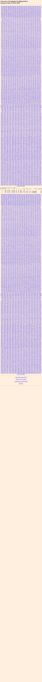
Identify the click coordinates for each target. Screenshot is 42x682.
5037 (11, 45)
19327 (15, 147)
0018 (35, 6)
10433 (39, 103)
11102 (29, 110)
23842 (24, 183)
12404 (15, 114)
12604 (32, 120)
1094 (36, 17)
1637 (2, 30)
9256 (9, 100)
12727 (29, 126)
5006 (24, 42)
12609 (4, 121)
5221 (7, 55)
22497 (21, 172)
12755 (40, 127)
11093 (7, 110)
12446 (7, 117)
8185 (2, 92)
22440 (37, 171)
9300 (40, 100)
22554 (40, 172)
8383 (7, 96)
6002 (2, 63)
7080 (4, 76)
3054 (15, 41)
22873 (10, 177)
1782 (20, 34)
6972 (15, 75)
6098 (16, 65)
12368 (24, 112)
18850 (32, 142)
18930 (15, 143)
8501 (18, 98)
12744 (15, 127)
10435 (4, 105)
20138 (2, 153)
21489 (40, 162)
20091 (7, 152)
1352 (40, 24)
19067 (15, 144)
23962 (24, 184)
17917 (15, 136)
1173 (18, 20)
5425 (2, 62)
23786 (13, 183)
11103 (32, 110)
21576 (29, 163)
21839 (21, 166)
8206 (35, 92)
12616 (23, 121)
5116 (9, 49)
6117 (31, 65)
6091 (40, 63)
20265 (4, 154)
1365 (7, 25)
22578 (10, 173)
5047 (29, 45)
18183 (7, 138)
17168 (34, 131)
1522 (38, 26)
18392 (26, 139)
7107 (40, 76)
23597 (15, 182)
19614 (7, 149)
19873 (18, 150)
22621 (21, 173)
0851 (15, 15)
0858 (31, 15)
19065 (10, 144)
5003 (18, 42)
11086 (34, 109)
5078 (11, 47)
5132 (40, 49)
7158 (38, 77)
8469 (22, 97)
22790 (21, 176)
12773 (21, 128)
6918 (29, 73)
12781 (40, 128)
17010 (13, 131)
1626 (27, 29)
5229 (24, 55)
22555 (2, 173)
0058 (9, 8)
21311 (26, 161)
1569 (38, 27)
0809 (9, 14)
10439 (13, 105)
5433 (9, 62)
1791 (40, 34)
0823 (18, 14)
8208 (40, 92)
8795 (29, 98)
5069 (33, 46)
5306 (7, 58)
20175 (18, 153)
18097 (26, 137)
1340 (15, 24)
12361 (4, 112)
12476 (29, 118)
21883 (13, 167)
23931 (7, 184)
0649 (18, 12)
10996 (34, 107)
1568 (35, 27)
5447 (22, 62)
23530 (37, 181)
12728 (32, 126)
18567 (21, 140)
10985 (7, 107)
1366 (9, 25)
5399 (35, 60)
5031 (38, 43)
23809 (21, 183)
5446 (20, 62)
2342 (27, 38)
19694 (24, 149)
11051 (29, 108)
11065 (10, 109)
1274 (22, 21)
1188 (22, 20)
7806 (22, 87)
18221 (10, 138)
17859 (4, 136)
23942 (13, 184)
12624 (4, 122)
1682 (38, 30)
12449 (15, 117)
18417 (32, 139)
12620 (34, 121)
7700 (9, 87)
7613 (22, 85)
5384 (9, 60)
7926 (9, 88)
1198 (26, 20)
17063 (15, 131)
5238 (4, 56)
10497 (26, 106)
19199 (26, 146)
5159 (4, 51)
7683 (40, 86)
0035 (24, 7)
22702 (2, 174)
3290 (11, 42)
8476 (29, 97)
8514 (24, 98)
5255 (40, 56)
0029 (11, 7)
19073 (21, 144)
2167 (22, 36)
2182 (13, 37)
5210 (24, 53)
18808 (13, 142)
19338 (18, 147)
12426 (24, 116)
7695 (2, 87)
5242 (13, 56)
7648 (9, 86)
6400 (2, 70)
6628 (31, 70)
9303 (7, 101)
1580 (22, 28)
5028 (31, 43)
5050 (35, 45)
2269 (33, 37)
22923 (21, 177)
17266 (10, 132)
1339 (13, 24)
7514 (38, 81)
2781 (7, 39)
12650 (34, 123)
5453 (35, 62)
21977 (18, 168)
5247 (24, 56)
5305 (4, 58)
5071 (35, 46)
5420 (31, 61)
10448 (21, 105)
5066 (27, 46)
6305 (35, 67)
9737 (35, 102)
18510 (10, 140)
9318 (24, 101)
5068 (31, 46)
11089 (37, 109)
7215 (11, 79)
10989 (18, 107)
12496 (24, 119)
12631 (24, 122)
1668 (11, 30)
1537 (18, 27)
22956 (32, 177)
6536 (22, 70)
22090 (13, 169)
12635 (34, 122)
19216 (32, 146)
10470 (4, 106)
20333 (26, 154)
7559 (29, 82)
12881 (29, 130)
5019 (13, 43)
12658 (15, 124)
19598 (40, 148)
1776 (7, 34)
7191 (40, 78)
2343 (29, 38)
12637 (40, 122)
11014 (15, 108)
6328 (13, 68)
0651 (22, 12)
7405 (7, 81)
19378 (34, 147)
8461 (15, 97)
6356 (4, 69)
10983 (2, 107)
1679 (33, 30)
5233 (33, 55)
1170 (11, 20)
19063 (7, 144)
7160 (2, 78)
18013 (32, 136)
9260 (13, 100)
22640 (24, 173)
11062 (5, 109)
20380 (7, 156)
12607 (40, 120)
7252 (31, 79)
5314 (20, 58)
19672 (21, 149)
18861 (37, 142)
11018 (21, 108)
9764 (25, 103)
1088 (22, 17)
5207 (18, 53)
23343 (10, 180)
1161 (31, 19)
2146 (18, 35)
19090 (29, 144)
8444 (4, 97)
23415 (29, 180)
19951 (32, 150)
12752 (34, 127)
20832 (7, 159)
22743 (32, 174)
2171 (31, 36)
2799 (4, 40)
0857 (29, 15)
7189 (35, 78)
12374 (40, 112)
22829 (34, 176)
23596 (13, 182)
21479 (32, 162)
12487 (15, 119)
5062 (18, 46)
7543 (7, 82)
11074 (18, 109)
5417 (24, 61)
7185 (27, 78)
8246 (35, 93)
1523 (40, 26)
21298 (21, 161)
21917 (34, 167)
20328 (21, 154)
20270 (7, 154)
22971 (40, 177)
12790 (21, 129)
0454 (35, 9)
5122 (20, 49)
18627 (34, 140)
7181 (18, 78)
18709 (18, 141)
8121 (40, 89)
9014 (13, 99)
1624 (22, 29)
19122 (2, 146)
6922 (38, 73)
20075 (40, 151)
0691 (35, 12)
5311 (18, 58)
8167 (13, 91)
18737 (26, 141)
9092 (29, 99)
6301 (27, 67)
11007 (7, 108)
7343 (13, 80)
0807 (7, 14)
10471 (7, 106)
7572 (2, 83)
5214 (33, 53)
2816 (18, 40)
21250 (2, 161)
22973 (4, 178)
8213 (11, 93)
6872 (29, 72)
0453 (33, 9)
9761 (18, 103)
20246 (40, 153)
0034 (22, 7)
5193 (38, 52)
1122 (18, 18)
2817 (20, 40)
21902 (26, 167)
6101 (20, 65)
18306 (29, 138)
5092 (2, 48)
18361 (10, 139)
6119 (33, 65)
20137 (40, 152)
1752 (4, 32)
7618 (29, 85)
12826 (10, 130)
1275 (24, 21)
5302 (38, 57)
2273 (2, 38)
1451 (24, 25)
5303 (40, 57)
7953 (11, 88)
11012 (13, 108)
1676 (27, 30)
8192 (9, 92)
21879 (7, 167)
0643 (7, 12)
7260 (2, 80)
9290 (29, 100)
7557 (24, 82)
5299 (31, 57)
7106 (38, 76)
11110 (8, 111)
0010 (20, 6)
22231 (21, 170)
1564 (27, 27)
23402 (24, 180)
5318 (29, 58)
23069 (40, 178)
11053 (31, 108)
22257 (37, 170)
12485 (13, 119)
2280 (18, 38)
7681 (38, 86)
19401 (2, 148)
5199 (11, 53)
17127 (26, 131)
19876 (24, 150)
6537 (24, 70)
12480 (40, 118)
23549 (40, 181)
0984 (38, 16)
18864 (2, 143)
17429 (18, 133)
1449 (20, 25)
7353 (22, 80)
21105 (21, 160)
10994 (29, 107)
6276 (38, 66)
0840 (9, 15)
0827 (22, 14)
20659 (24, 158)
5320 (33, 58)
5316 (24, 58)
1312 (7, 22)
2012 (9, 35)
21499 (4, 163)
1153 (13, 19)
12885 (40, 130)
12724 (23, 126)
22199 (4, 170)
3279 (27, 41)
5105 (27, 48)
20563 (10, 157)
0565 (38, 10)
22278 (7, 171)
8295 (18, 95)
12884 (37, 130)
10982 (40, 106)
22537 (34, 172)
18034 (2, 137)
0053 (38, 7)
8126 (7, 90)
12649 (32, 123)
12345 (34, 111)
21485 (34, 162)
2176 (2, 37)
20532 (34, 156)
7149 (18, 77)
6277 (40, 66)
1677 (29, 30)
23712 (34, 182)
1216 (7, 21)
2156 (40, 35)
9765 (27, 103)
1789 (35, 34)
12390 (34, 113)
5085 (27, 47)
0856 (27, 15)
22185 (40, 169)
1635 (40, 29)
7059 (27, 75)
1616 (7, 29)
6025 (31, 63)
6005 (4, 63)
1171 (13, 20)
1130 (35, 18)
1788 (33, 34)
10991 (24, 107)
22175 (37, 169)
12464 (13, 118)
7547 (11, 82)
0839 (7, 15)
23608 (21, 182)
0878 (7, 16)
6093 (4, 65)
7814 (24, 87)
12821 (37, 129)
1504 (4, 26)
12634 (32, 122)
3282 (33, 41)
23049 (26, 178)
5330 (15, 59)
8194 (13, 92)
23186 (29, 179)
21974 (15, 168)
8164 (7, 91)
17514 (40, 133)
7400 (2, 81)
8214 (13, 93)
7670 (31, 86)
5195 (2, 53)
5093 (4, 48)
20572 (13, 157)
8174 (22, 91)
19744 (37, 149)
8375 (35, 95)
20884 (18, 159)
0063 (20, 8)
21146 (34, 160)
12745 (18, 127)
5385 (11, 60)
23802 (15, 183)
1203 (37, 20)
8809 (31, 98)
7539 (4, 82)
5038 (13, 45)
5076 (7, 47)
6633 (2, 71)
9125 (2, 100)
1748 (35, 31)
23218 (34, 179)
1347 (29, 24)
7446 (27, 81)
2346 (35, 38)
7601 (40, 83)
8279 (11, 95)
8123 (2, 90)
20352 (34, 154)
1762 (27, 32)
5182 (15, 52)
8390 (13, 96)
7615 (27, 85)
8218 (22, 93)
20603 (34, 157)
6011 (11, 63)
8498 (13, 98)
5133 (2, 50)
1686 (7, 31)
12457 (37, 117)
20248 (2, 154)
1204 (40, 20)
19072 (18, 144)
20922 (26, 159)
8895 (40, 98)
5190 (31, 52)
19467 (21, 148)
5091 (40, 47)
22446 (40, 171)
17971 (24, 136)
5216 (38, 53)
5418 (27, 61)
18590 (24, 140)
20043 (23, 151)
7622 (35, 85)
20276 (13, 154)
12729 (34, 126)
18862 (40, 142)
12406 (18, 114)
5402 (2, 61)
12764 (7, 128)
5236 (40, 55)
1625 (24, 29)
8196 (15, 92)
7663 (22, 86)
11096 (13, 110)
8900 (9, 99)
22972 (2, 178)
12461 (7, 118)
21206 (37, 160)
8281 (13, 95)
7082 (9, 76)
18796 (10, 142)
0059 (11, 8)
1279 (33, 21)
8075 (18, 89)
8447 (7, 97)
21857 (32, 166)
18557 (18, 140)
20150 (10, 153)
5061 (15, 46)
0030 (13, 7)
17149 (29, 131)
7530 (2, 82)
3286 (2, 42)
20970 (40, 159)
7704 (11, 87)
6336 (22, 68)
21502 (10, 163)
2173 (35, 36)
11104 (34, 110)
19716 (29, 149)
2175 (40, 36)
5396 (29, 60)
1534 (11, 27)
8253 (2, 95)
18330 (2, 139)
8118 (38, 89)
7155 (31, 77)
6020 (20, 63)
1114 (40, 17)
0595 (33, 11)
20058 (34, 151)
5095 (9, 48)
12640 (7, 123)
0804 (2, 14)
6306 (38, 67)
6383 (27, 69)
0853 (20, 15)
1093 (33, 17)
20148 (7, 153)
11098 (18, 110)
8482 (38, 97)
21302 (24, 161)
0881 (11, 16)
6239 (31, 66)
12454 (29, 117)
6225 (20, 66)
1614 (2, 29)
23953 (21, 184)
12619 (32, 121)
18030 (40, 136)
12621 (37, 121)
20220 (29, 153)
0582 (15, 11)
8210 (4, 93)
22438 (34, 171)
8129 (11, 90)
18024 (37, 136)
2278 (13, 38)
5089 (35, 47)
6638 (11, 71)
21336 (29, 161)
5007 (27, 42)
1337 (9, 24)
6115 (29, 65)
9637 (2, 102)
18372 (15, 139)
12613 (15, 121)
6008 (7, 63)
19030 (37, 143)
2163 (13, 36)
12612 (13, 121)
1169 (9, 20)
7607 (11, 85)
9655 (15, 102)
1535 (13, 27)
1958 (7, 35)
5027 (29, 43)
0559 (33, 10)
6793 (20, 72)
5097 (11, 48)
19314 (10, 147)
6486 (18, 70)
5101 (18, 48)
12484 (10, 119)
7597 (31, 83)
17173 (37, 131)
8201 (27, 92)
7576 (7, 83)
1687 (9, 31)
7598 (33, 83)
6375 (20, 69)
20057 (32, 151)
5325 (4, 59)
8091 (31, 89)
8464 (18, 97)
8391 (15, 96)
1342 (20, 24)
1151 (9, 19)
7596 (29, 83)
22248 (32, 170)
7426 (20, 81)
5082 (20, 47)
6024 (29, 63)
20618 (40, 157)
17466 (29, 133)
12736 (4, 127)
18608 (32, 140)
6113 (27, 65)
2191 (27, 37)
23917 (4, 184)
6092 (2, 65)
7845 (33, 87)
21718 (13, 164)
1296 (4, 22)
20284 (15, 154)
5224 (13, 55)
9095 (33, 99)
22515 (26, 172)
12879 (24, 130)
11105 (37, 110)
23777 (7, 183)
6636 (7, 71)
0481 (15, 10)
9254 (7, 100)
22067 (4, 169)
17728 (37, 134)
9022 (20, 99)
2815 (15, 40)
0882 (13, 16)
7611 (18, 85)
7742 (13, 87)
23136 (21, 179)
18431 (34, 139)
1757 (15, 32)
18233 (13, 138)
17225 (4, 132)
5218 (2, 55)
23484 (15, 181)
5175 (40, 51)
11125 (29, 111)
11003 (5, 108)
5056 (7, 46)
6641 (18, 71)
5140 (18, 50)
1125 (24, 18)
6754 (9, 72)
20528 (32, 156)
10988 (15, 107)
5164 (15, 51)
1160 (29, 19)
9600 (29, 101)
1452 (27, 25)
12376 (2, 113)
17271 (15, 132)
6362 (18, 69)
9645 (7, 102)
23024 (15, 178)
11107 (2, 111)
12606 (37, 120)
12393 (37, 113)
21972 (13, 168)
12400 (7, 114)
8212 (9, 93)
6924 (2, 75)
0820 (11, 14)
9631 (35, 101)
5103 (22, 48)
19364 (32, 147)
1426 (13, 25)
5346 (33, 59)
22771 (13, 176)
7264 (11, 80)
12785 (10, 129)
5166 (20, 51)
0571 (11, 11)
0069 (33, 8)
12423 (18, 116)
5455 (38, 62)
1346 (27, 24)
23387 (21, 180)
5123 (22, 49)
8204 (31, 92)
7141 (15, 77)
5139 (15, 50)
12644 (18, 123)
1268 (11, 21)
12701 (32, 124)
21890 (18, 167)
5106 (29, 48)
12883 (34, 130)
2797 (40, 39)
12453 (26, 117)
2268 (31, 37)
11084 (29, 109)
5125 (26, 49)
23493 (21, 181)
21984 (21, 168)
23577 (7, 182)
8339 (24, 95)
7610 (15, 85)
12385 (26, 113)
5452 (33, 62)
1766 (35, 32)
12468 (15, 118)
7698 (4, 87)
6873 (31, 72)
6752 (4, 72)
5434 (11, 62)
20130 (26, 152)
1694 (22, 31)
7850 (38, 87)
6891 (18, 73)
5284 (18, 57)
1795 (4, 35)
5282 (13, 57)
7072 (33, 75)
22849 (2, 177)
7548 (13, 82)
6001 (40, 62)
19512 (26, 148)
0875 (40, 15)
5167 (22, 51)
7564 (33, 82)
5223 (11, 55)
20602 (32, 157)
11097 (16, 110)
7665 (24, 86)
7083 (11, 76)
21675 (4, 164)
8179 (31, 91)
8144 (27, 90)
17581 (15, 134)
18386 (21, 139)
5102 (20, 48)
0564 (35, 10)
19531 (29, 148)
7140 (13, 77)
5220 (4, 55)
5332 (20, 59)
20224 (32, 153)
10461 (37, 105)
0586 (20, 11)
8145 (29, 90)
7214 (9, 79)
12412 (34, 114)
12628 (15, 122)
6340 (31, 68)
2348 (40, 38)
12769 (15, 128)
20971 (2, 160)
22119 (21, 169)
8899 (7, 99)
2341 (24, 38)
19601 (2, 149)
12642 (13, 123)
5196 (4, 53)
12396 (2, 114)
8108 (33, 89)
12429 (29, 116)
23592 (10, 182)
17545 (7, 134)
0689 (31, 12)
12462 (10, 118)
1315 (13, 22)
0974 (33, 16)
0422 (24, 9)
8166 (11, 91)
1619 (13, 29)
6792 (18, 72)
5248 (27, 56)
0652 (24, 12)
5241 (11, 56)
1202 (35, 20)
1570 (40, 27)
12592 (26, 120)
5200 (13, 53)
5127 (31, 49)
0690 (33, 12)
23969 (26, 184)
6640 (15, 71)
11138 (31, 111)
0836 (2, 15)
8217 (20, 93)
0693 (40, 12)
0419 (18, 9)
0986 (40, 16)
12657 (13, 124)
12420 (13, 116)
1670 (15, 30)
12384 (24, 113)
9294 (35, 100)
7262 (7, 80)
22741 (29, 174)
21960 (7, 168)
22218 (15, 170)
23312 (2, 180)
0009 (18, 6)
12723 (21, 126)
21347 (32, 161)
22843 (40, 176)
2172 (33, 36)
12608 (2, 121)
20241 (37, 153)
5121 (18, 49)
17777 (2, 136)
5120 (15, 49)
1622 (18, 29)
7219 (15, 79)
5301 (35, 57)
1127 (29, 18)
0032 (18, 7)
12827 (13, 130)
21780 (26, 164)
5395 (27, 60)
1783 (22, 34)
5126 (29, 49)
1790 (38, 34)
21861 (34, 166)
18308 (32, 138)
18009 (29, 136)
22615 (18, 173)
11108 (5, 111)
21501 (7, 163)
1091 (29, 17)
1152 (11, 19)
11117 (18, 111)
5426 (4, 62)
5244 (18, 56)
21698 (10, 164)
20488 (15, 156)
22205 (7, 170)
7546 (9, 82)
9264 (15, 100)
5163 (13, 51)
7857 (40, 87)
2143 (11, 35)
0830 (29, 14)
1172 (15, 20)
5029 (33, 43)
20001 (10, 151)
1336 (7, 24)
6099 (18, 65)
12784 (7, 129)
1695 (24, 31)
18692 (13, 141)
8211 (6, 93)
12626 (10, 122)
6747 (33, 71)
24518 (37, 184)
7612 (20, 85)
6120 (35, 65)
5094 (7, 48)
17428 (15, 133)
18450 (37, 139)
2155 (38, 35)
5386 (13, 60)
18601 (29, 140)
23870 (40, 183)
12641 (10, 123)
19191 (24, 146)
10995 (32, 107)
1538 (20, 27)
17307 (18, 132)
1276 (27, 21)
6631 (38, 70)
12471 (18, 118)
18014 (34, 136)
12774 (24, 128)
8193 (11, 92)
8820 (33, 98)
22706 (4, 174)
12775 (26, 128)
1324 (31, 22)
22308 (18, 171)
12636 (37, 122)
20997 (10, 160)
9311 (15, 101)
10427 (34, 103)
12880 (26, 130)
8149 (33, 90)
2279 (15, 38)
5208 (20, 53)
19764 (4, 150)
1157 (22, 19)
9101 (40, 99)
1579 (20, 28)
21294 (18, 161)
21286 (13, 161)
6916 (24, 73)
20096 (10, 152)
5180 (11, 52)
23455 (2, 181)
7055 (24, 75)
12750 (29, 127)
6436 (9, 70)
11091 (2, 110)
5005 (22, 42)
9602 (31, 101)
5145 (29, 50)
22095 (15, 169)
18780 (4, 142)
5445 (18, 62)
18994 (24, 143)
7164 (7, 78)
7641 (2, 86)
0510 (27, 10)
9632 (38, 101)
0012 (24, 6)
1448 (18, 25)
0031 (15, 7)
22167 (32, 169)
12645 (21, 123)
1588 (40, 28)
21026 (13, 160)
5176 (2, 52)
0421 (22, 9)
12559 (18, 120)
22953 (29, 177)
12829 (18, 130)
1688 (11, 31)
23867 (37, 183)
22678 (37, 173)
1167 (4, 20)
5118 (11, 49)
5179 (9, 52)
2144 (13, 35)
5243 (15, 56)
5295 (27, 57)
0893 (24, 16)
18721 (21, 141)
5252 (35, 56)
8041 (2, 89)
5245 (20, 56)
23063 (37, 178)
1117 (7, 18)
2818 (22, 40)
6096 (11, 65)
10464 (2, 106)
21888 (15, 167)
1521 (35, 26)
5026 (27, 43)
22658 (32, 173)
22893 (13, 177)
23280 (37, 179)
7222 (22, 79)
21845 (26, 166)
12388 (32, 113)
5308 (11, 58)
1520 (33, 26)
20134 (32, 152)
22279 (10, 171)
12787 (15, 129)
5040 (18, 45)
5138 (13, 50)
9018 (18, 99)
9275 (24, 100)
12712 (7, 126)
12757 (2, 128)
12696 (26, 124)
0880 (9, 16)
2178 (4, 37)
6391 (29, 69)
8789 (27, 98)
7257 (38, 79)
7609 (13, 85)
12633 (29, 122)
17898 (13, 136)
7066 (29, 75)
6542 (27, 70)
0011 (22, 6)
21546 (24, 163)
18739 (29, 141)
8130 (13, 90)
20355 (37, 154)
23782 (10, 183)
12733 (40, 126)
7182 (20, 78)
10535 (32, 106)
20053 (29, 151)
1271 (15, 21)
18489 (7, 140)
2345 (33, 38)
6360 (13, 69)
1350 (35, 24)
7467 (31, 81)
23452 (40, 180)
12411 (32, 114)
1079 (16, 17)
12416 (2, 116)
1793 (2, 35)
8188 (4, 92)
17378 (40, 132)
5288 (24, 57)
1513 (18, 26)
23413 (26, 180)
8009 (29, 88)
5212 (29, 53)
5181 (13, 52)
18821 (21, 142)
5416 (22, 61)
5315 (22, 58)
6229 (29, 66)
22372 (24, 171)
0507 (20, 10)
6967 (9, 75)
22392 (26, 171)
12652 (40, 123)
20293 (18, 154)
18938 (18, 143)
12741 (10, 127)
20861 (15, 159)
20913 (24, 159)
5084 (24, 47)
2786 (18, 39)
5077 (9, 47)
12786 (13, 129)
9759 (16, 103)
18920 (13, 143)
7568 (38, 82)
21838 (18, 166)
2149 (24, 35)
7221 (20, 79)
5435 (13, 62)
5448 (24, 62)
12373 (37, 112)
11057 (40, 108)
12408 (24, 114)
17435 (21, 133)
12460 (4, 118)
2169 (27, 36)
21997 (29, 168)
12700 (29, 124)
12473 (24, 118)
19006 (26, 143)
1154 (15, 19)
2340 (22, 38)
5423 (38, 61)
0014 (29, 6)
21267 (4, 161)
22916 (18, 177)
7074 (35, 75)
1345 (24, 24)
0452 (31, 9)
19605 (4, 149)
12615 (21, 121)
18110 (34, 137)
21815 (2, 166)
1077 (11, 17)
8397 (27, 96)
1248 (9, 21)
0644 (9, 12)
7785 (18, 87)
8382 (4, 96)
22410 (32, 171)
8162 (2, 91)
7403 (4, 81)
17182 (40, 131)
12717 (15, 126)
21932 (37, 167)
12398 (4, 114)
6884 (7, 73)
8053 (9, 89)
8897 (2, 99)
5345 (31, 59)
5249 (29, 56)
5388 (15, 60)
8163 (4, 91)
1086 (18, 17)
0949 (29, 16)
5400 (38, 60)
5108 (33, 48)
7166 (11, 78)
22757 (4, 176)
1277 (29, 21)
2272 (40, 37)
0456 (40, 9)
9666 (27, 102)
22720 (10, 174)
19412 (7, 148)
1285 (2, 22)
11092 (5, 110)
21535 (21, 163)
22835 (37, 176)
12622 (40, 121)
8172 (18, 91)
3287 (4, 42)
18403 (29, 139)
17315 (24, 132)
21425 (10, 162)
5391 (22, 60)
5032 (40, 43)
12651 (37, 123)
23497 (24, 181)
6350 (33, 68)
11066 (13, 109)
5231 (29, 55)
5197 (7, 53)
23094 (10, 179)
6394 (35, 69)
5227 (20, 55)
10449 (24, 105)
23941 (10, 184)
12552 (13, 120)
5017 (9, 43)
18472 (4, 140)
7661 (20, 86)
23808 (18, 183)
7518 (40, 81)
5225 (15, 55)
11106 (39, 110)
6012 (13, 63)
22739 (26, 174)
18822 (24, 142)
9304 (9, 101)
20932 (32, 159)
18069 (15, 137)
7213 (6, 79)
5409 (7, 61)
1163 (35, 19)
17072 (18, 131)
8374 (33, 95)
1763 (29, 32)
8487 (7, 98)
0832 (33, 14)
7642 (4, 86)
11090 (40, 109)
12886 (2, 131)
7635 (40, 85)
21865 (37, 166)
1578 (18, 28)
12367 (21, 112)
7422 (15, 81)
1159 (26, 19)
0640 (40, 11)
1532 (9, 27)
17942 (21, 136)
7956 (13, 88)
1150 (7, 19)
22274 (4, 171)
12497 (26, 119)
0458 (4, 10)
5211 (27, 53)
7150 (20, 77)
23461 (4, 181)
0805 (4, 14)
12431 (34, 116)
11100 (24, 110)
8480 (33, 97)
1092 (31, 17)
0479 (13, 10)
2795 (35, 39)
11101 (26, 110)
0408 (13, 9)
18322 (40, 138)
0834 (38, 14)
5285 (20, 57)
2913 (2, 41)
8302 (20, 95)
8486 (4, 98)
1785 (27, 34)
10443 (18, 105)
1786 (29, 34)
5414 (18, 61)
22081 (10, 169)
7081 (7, 76)
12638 (2, 123)
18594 (26, 140)
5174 (38, 51)
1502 (40, 25)
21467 (26, 162)
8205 (33, 92)
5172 (33, 51)
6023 (27, 63)
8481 (35, 97)
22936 (26, 177)
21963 (10, 168)
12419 (10, 116)
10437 (10, 105)
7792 (20, 87)
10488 (15, 106)
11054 (34, 108)
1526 (7, 27)
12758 (4, 128)
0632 (35, 11)
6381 (22, 69)
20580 (21, 157)
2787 (20, 39)
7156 (33, 77)
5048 (31, 45)
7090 (24, 76)
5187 (24, 52)
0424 (29, 9)
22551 (37, 172)
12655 (7, 124)
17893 (10, 136)
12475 (26, 118)
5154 (33, 50)
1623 (20, 29)
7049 (22, 75)
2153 (33, 35)
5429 (7, 62)
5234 (35, 55)
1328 (38, 22)
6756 (13, 72)
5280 (9, 57)
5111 (38, 48)
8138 (18, 90)
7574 (4, 83)
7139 (11, 77)
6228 (27, 66)
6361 (15, 69)
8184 (40, 91)
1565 (29, 27)
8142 (22, 90)
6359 (11, 69)
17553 (10, 134)
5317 (27, 58)
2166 (20, 36)
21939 (40, 167)
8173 (20, 91)
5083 (22, 47)
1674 (24, 30)
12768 (13, 128)
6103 (24, 65)
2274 (4, 38)
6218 (7, 66)
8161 (40, 90)
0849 (13, 15)
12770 (18, 128)
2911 (38, 40)
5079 (13, 47)
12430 (32, 116)
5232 (31, 55)
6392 (31, 69)
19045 (40, 143)
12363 (10, 112)
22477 (10, 172)
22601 (15, 173)
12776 (29, 128)
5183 (18, 52)
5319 (31, 58)
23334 (4, 180)
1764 (31, 32)
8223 (24, 93)
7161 (4, 78)
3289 (9, 42)
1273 (20, 21)
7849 (35, 87)
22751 (37, 174)
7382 (31, 80)
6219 (9, 66)
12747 (21, 127)
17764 (40, 134)
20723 (40, 158)
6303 (31, 67)
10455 (26, 105)
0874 (38, 15)
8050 (4, 89)
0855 (24, 15)
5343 (29, 59)
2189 (22, 37)
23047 (24, 178)
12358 (39, 111)
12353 (37, 111)
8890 (38, 98)
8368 (27, 95)
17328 (29, 132)
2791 (29, 39)
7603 (2, 85)
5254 (38, 56)
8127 (9, 90)
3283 (35, 41)
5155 (35, 50)
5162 (11, 51)
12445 (4, 117)
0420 (20, 9)
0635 (38, 11)
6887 (11, 73)
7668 (29, 86)
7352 (20, 80)
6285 (18, 67)
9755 (9, 103)
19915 (29, 150)
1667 (9, 30)
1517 (27, 26)
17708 (32, 134)
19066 (13, 144)
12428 (26, 116)
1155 (18, 19)
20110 (21, 152)
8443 (2, 97)
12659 (18, 124)
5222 (9, 55)
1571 (2, 28)
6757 (15, 72)
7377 (24, 80)
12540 (32, 119)
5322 (38, 58)
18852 (34, 142)
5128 (33, 49)
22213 (13, 170)
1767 (38, 32)
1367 (11, 25)
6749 (38, 71)
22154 (29, 169)
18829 (29, 142)
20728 (2, 159)
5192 (35, 52)
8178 (29, 91)
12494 (21, 119)
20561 (7, 157)
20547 (2, 157)
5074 (2, 47)
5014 (2, 43)
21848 (29, 166)
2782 (9, 39)
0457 (2, 10)
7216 (13, 79)
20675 (29, 158)
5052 (40, 45)
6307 (40, 67)
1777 (9, 34)
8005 (24, 88)
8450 (9, 97)
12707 (37, 124)
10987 (13, 107)
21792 (29, 164)
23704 (32, 182)
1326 (33, 22)
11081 (23, 109)
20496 (21, 156)
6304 (33, 67)
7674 (35, 86)
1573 (7, 28)
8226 (27, 93)
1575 (11, 28)
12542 (37, 119)
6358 (9, 69)
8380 (40, 95)
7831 (27, 87)
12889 (7, 131)
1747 (33, 31)
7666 (27, 86)
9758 (14, 103)
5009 (31, 42)
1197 (24, 20)
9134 (4, 100)
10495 (24, 106)
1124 (22, 18)
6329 (15, 68)
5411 (11, 61)
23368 (18, 180)
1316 (15, 22)
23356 (13, 180)
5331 (18, 59)
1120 (13, 18)
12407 (21, 114)
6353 (38, 68)
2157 (2, 36)
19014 (29, 143)
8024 (35, 88)
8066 (13, 89)
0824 (20, 14)
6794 (22, 72)
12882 (32, 130)
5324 (2, 59)
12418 (7, 116)
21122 (26, 160)
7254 (35, 79)
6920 (33, 73)
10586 (34, 106)
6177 (40, 65)
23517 (32, 181)
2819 (24, 40)
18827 (26, 142)
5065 (24, 46)
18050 (4, 137)
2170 (29, 36)
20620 (4, 158)
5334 (24, 59)
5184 (20, 52)
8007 (27, 88)
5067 (29, 46)
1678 (31, 30)
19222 (34, 146)
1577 (15, 28)
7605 (7, 85)
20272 (10, 154)
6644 (24, 71)
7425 (18, 81)
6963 (7, 75)
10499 (29, 106)
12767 (10, 128)
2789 (24, 39)
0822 (15, 14)
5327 (9, 59)
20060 (37, 151)
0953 (31, 16)
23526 (34, 181)
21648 (32, 163)
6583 (29, 70)
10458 (32, 105)
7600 (38, 83)
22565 (7, 173)
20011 (15, 151)
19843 (13, 150)
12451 (21, 117)
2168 (24, 36)
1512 (15, 26)
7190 (38, 78)
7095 (29, 76)
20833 (10, 159)
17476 (34, 133)
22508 (24, 172)
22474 (7, 172)
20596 (29, 157)
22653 (29, 173)
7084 (13, 76)
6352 (35, 68)
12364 (13, 112)
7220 (18, 79)
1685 (4, 31)
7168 (15, 78)
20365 (2, 156)
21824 (7, 166)
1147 (39, 18)
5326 (7, 59)
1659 (7, 30)
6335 (20, 68)
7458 (29, 81)
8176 (27, 91)
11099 (21, 110)
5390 (20, 60)
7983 (20, 88)
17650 (26, 134)
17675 (29, 134)
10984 (4, 107)
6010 (9, 63)
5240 (9, 56)
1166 (2, 20)
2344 (31, 38)
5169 (27, 51)
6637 (9, 71)
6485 (15, 70)
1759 (20, 32)
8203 (29, 92)
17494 (37, 133)
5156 (38, 50)
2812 (9, 40)
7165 (9, 78)
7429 (22, 81)
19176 (18, 146)
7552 (18, 82)
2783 (11, 39)
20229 (34, 153)
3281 (31, 41)
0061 (15, 8)
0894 (27, 16)
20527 (29, 156)
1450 (22, 25)
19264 (37, 146)
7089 (22, 76)
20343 (32, 154)
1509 (9, 26)
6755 (11, 72)
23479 (10, 181)
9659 (20, 102)
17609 (21, 134)
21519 (13, 163)
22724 (15, 174)
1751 (2, 32)
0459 (7, 10)
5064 (22, 46)
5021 (18, 43)
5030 (35, 43)
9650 (11, 102)
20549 (4, 157)
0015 (31, 6)
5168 (24, 51)
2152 (31, 35)
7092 (27, 76)
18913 (10, 143)
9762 (20, 103)
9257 (11, 100)
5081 (18, 47)
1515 (22, 26)
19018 (34, 143)
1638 (4, 30)
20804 (4, 159)
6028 (38, 63)
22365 (21, 171)
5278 (4, 57)
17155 (32, 131)
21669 (40, 163)
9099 (38, 99)
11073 (15, 109)
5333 (22, 59)
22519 (29, 172)
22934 (24, 177)
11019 (23, 108)
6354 (40, 68)
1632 (33, 29)
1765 (33, 32)
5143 (24, 50)
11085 (31, 109)
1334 (2, 24)
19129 (4, 146)
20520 (24, 156)
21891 (21, 167)
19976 (40, 150)
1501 (38, 25)
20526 (26, 156)
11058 (2, 109)
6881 (40, 72)
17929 (18, 136)
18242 (15, 138)
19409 (4, 148)
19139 (7, 146)
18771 (2, 142)
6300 (24, 67)
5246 (22, 56)
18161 (2, 138)
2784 (13, 39)
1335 (4, 24)
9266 (20, 100)
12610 (7, 121)
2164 (15, 36)
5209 (22, 53)
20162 (13, 153)
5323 (40, 58)
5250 (31, 56)
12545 (2, 120)
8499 (15, 98)
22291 (13, 171)
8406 (31, 96)
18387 (24, 139)
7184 (24, 78)
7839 (31, 87)
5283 (15, 57)
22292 (15, 171)
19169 (15, 146)
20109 (18, 152)
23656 (26, 182)
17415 (10, 133)
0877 (4, 16)
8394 (22, 96)
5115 (6, 49)
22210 (10, 170)
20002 (13, 151)
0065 (24, 8)
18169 (4, 138)
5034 (4, 45)
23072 (4, 179)
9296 (38, 100)
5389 (18, 60)
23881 (2, 184)
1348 (31, 24)
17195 (2, 132)
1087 (20, 17)
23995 (32, 184)
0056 (4, 8)
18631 (37, 140)
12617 (26, 121)
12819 (32, 129)
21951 (4, 168)
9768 (31, 103)
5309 (13, 58)
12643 (15, 123)
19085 (26, 144)
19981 (2, 151)
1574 (9, 28)
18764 (40, 141)
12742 (13, 127)
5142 (22, 50)
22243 (29, 170)
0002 (4, 6)
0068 (31, 8)
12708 (40, 124)
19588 (37, 148)
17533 (2, 134)
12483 (7, 119)
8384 (9, 96)
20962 (37, 159)
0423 (27, 9)
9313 (20, 101)
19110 (37, 144)
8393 (20, 96)
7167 (13, 78)
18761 (37, 141)
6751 (2, 72)
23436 (34, 180)
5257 (2, 57)
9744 (38, 102)
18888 (7, 143)
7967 (15, 88)
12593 (29, 120)
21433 (13, 162)
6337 (24, 68)
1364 (4, 25)
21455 (21, 162)
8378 (38, 95)
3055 (18, 41)
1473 (35, 25)
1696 (27, 31)
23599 (18, 182)
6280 (7, 67)
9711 (31, 102)
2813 (11, 40)
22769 (10, 176)
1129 (33, 18)
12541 (34, 119)
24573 (40, 184)
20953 (34, 159)
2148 (22, 35)
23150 (24, 179)
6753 (7, 72)
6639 (13, 71)
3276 (20, 41)
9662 (24, 102)
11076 (21, 109)
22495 (15, 172)
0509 (24, 10)
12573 (21, 120)
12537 (29, 119)
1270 (13, 21)
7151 (22, 77)
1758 (18, 32)
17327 (26, 132)
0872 (33, 15)
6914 (20, 73)
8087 (27, 89)
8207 (38, 92)
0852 (18, 15)
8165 (9, 91)
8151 (35, 90)
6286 (20, 67)
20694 (32, 158)
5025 (24, 43)
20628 (13, 158)
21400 (4, 162)
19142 (10, 146)
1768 (40, 32)
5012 (38, 42)
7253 (33, 79)
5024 (22, 43)
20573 (15, 157)
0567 (2, 11)
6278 (2, 67)
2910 (35, 40)
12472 (21, 118)
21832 (13, 166)
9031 (22, 99)
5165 (18, 51)
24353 (34, 184)
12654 (4, 124)
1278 (31, 21)
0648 (15, 12)
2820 (27, 40)
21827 (10, 166)
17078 (21, 131)
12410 (29, 114)
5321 (35, 58)
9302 (4, 101)
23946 (18, 184)
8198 (20, 92)
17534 (4, 134)
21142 (32, 160)
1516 (24, 26)
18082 (21, 137)
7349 (18, 80)
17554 (13, 134)
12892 (10, 131)
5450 (29, 62)
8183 (38, 91)
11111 (10, 111)
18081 (18, 137)
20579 (18, 157)
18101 (32, 137)
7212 (4, 79)
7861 (2, 88)
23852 (29, 183)
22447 (2, 172)
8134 (15, 90)
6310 (7, 68)
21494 (2, 163)
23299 (40, 179)
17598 (18, 134)
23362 (15, 180)
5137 (11, 50)
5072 (38, 46)
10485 (13, 106)
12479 (37, 118)
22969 (37, 177)
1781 (18, 34)
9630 (33, 101)
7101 (33, 76)
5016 (7, 43)
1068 (2, 17)
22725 (18, 174)
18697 (15, 141)
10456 (29, 105)
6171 (38, 65)
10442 (15, 105)
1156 (20, 19)
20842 (13, 159)
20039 (18, 151)
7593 (22, 83)
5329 (13, 59)
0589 (22, 11)
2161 (9, 36)
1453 (29, 25)
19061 (4, 144)
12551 (10, 120)
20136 (37, 152)
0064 (22, 8)
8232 (29, 93)
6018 (15, 63)
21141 (29, 160)
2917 (11, 41)
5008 (29, 42)
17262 (7, 132)
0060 (13, 8)
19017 (32, 143)
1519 (31, 26)
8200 (24, 92)
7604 (4, 85)
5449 (27, 62)
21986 (24, 168)
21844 (24, 166)
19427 (10, 148)
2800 (7, 40)
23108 (15, 179)
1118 (9, 18)
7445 (24, 81)
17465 (26, 133)
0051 (33, 7)
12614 (18, 121)
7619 (31, 85)
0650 (20, 12)
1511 (13, 26)
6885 (9, 73)
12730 (37, 126)
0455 (38, 9)
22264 (40, 170)
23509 (26, 181)
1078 (13, 17)
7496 (35, 81)
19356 (26, 147)
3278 (24, 41)
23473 (7, 181)
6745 (29, 71)
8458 (13, 97)
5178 (7, 52)
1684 (2, 31)
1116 (5, 18)
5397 (31, 60)
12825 (7, 130)
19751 (2, 150)
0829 (27, 14)
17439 (24, 133)
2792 (31, 39)
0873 (35, 15)
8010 (31, 88)
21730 (15, 164)
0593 (29, 11)
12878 (21, 130)
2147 (20, 35)
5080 (15, 47)
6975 (18, 75)
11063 (7, 109)
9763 (23, 103)
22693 (40, 173)
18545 (13, 140)
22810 (29, 176)
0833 (35, 14)
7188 (33, 78)
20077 (2, 152)
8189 (7, 92)
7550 (15, 82)
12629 (18, 122)
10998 (40, 107)
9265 (18, 100)
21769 (24, 164)
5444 (15, 62)
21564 (26, 163)
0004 (9, 6)
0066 (27, 8)
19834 (10, 150)
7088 (20, 76)
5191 (33, 52)
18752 (32, 141)
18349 (7, 139)
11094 (10, 110)
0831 (31, 14)
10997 (37, 107)
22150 (26, 169)
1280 (35, 21)
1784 (24, 34)
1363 (2, 25)
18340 (4, 139)
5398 (33, 60)
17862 (7, 136)
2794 (33, 39)
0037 (27, 7)
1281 (38, 21)
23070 (2, 179)
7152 (24, 77)
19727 (34, 149)
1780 (15, 34)
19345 (21, 147)
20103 (13, 152)
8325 (22, 95)
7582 (11, 83)
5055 (4, 46)
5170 (29, 51)
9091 (27, 99)
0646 (13, 12)
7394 (38, 80)
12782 (2, 129)
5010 (33, 42)
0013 (27, 6)
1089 (24, 17)
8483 (40, 97)
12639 (4, 123)
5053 (2, 46)
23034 (21, 178)
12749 (26, 127)
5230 (27, 55)
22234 (24, 170)
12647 (26, 123)
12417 (4, 116)
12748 (24, 127)
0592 (27, 11)
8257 (7, 95)
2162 (11, 36)
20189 (24, 153)
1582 (27, 28)
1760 (22, 32)
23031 (18, 178)
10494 (21, 106)
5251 (33, 56)
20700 (34, 158)
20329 (24, 154)
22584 (13, 173)
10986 (10, 107)
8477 (31, 97)
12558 (15, 120)
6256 (33, 66)
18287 (21, 138)
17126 (24, 131)
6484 (13, 70)
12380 (13, 113)
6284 (15, 67)
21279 (7, 161)
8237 (31, 93)
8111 (35, 89)
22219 (18, 170)
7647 (7, 86)
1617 (9, 29)
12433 (37, 116)
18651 (2, 141)
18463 (2, 140)
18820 (18, 142)
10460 (34, 105)
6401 (4, 70)
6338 (27, 68)
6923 (40, 73)
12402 (13, 114)
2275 (7, 38)
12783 (4, 129)
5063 (20, 46)
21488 (37, 162)
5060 (13, 46)
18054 (7, 137)
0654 (27, 12)
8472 (24, 97)
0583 (18, 11)
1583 (29, 28)
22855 (4, 177)
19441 (13, 148)
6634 (4, 71)
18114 (37, 137)
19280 (40, 146)
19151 (13, 146)
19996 (7, 151)
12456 (34, 117)
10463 (40, 105)
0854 (22, 15)
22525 (32, 172)
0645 (11, 12)
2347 (38, 38)
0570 (9, 11)
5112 (40, 48)
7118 (4, 77)
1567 (33, 27)
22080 (7, 169)
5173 (35, 51)
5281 (11, 57)
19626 (13, 149)
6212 (4, 66)
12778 (32, 128)
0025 (4, 7)
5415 (20, 61)
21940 (2, 168)
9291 (31, 100)
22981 (7, 178)
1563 (24, 27)
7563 (31, 82)
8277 (9, 95)
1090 (27, 17)
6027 (35, 63)
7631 (38, 85)
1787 (31, 34)
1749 (38, 31)
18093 (24, 137)
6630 (35, 70)
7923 (7, 88)
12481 (2, 119)
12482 (4, 119)
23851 (26, 183)
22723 (13, 174)
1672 (20, 30)
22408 (29, 171)
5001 (13, 42)
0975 (35, 16)
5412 (13, 61)
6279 (4, 67)
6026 (33, 63)
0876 (2, 16)
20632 (15, 158)
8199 (22, 92)
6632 (40, 70)
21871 (40, 166)
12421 (15, 116)
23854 (32, 183)
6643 (22, 71)
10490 (18, 106)
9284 (27, 100)
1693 (20, 31)
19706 (26, 149)
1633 (35, 29)
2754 (4, 39)
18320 (34, 138)
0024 (2, 7)
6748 (35, 71)
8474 (27, 97)
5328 (11, 59)
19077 (24, 144)
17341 (34, 132)
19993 (4, 151)
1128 (31, 18)
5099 (13, 48)
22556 (4, 173)
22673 (34, 173)
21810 (37, 164)
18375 (18, 139)
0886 (15, 16)
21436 (15, 162)
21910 (32, 167)
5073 (40, 46)
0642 (4, 12)
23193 (32, 179)
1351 (38, 24)
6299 (22, 67)
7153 (27, 77)
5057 (9, 46)
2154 (35, 35)
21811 (40, 164)
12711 (4, 126)
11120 (23, 111)
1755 (11, 32)
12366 (18, 112)
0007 (15, 6)
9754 (7, 103)
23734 (40, 182)
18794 (7, 142)
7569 (40, 82)
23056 (34, 178)
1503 (2, 26)
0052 (35, 7)
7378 (27, 80)
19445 (18, 148)
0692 (38, 12)
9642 (4, 102)
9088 (24, 99)
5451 (31, 62)
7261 (4, 80)
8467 (20, 97)
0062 (18, 8)
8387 (11, 96)
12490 (18, 119)
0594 (31, 11)
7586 (15, 83)
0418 (15, 9)
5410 (9, 61)
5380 (2, 60)
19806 (7, 150)
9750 (2, 103)
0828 (24, 14)
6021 (22, 63)
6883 (4, 73)
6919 (31, 73)
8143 (24, 90)
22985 (10, 178)
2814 (13, 40)
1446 (15, 25)
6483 (11, 70)
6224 (18, 66)
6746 (31, 71)
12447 (10, 117)
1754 (9, 32)
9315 (22, 101)
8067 (15, 89)
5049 (33, 45)
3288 (7, 42)
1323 (29, 22)
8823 (35, 98)
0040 (29, 7)
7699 (7, 87)
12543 (40, 119)
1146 (37, 18)
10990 (21, 107)
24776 (21, 185)
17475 (32, 133)
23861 (34, 183)
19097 (32, 144)
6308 (2, 68)
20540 (40, 156)
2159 (7, 36)
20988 (5, 160)
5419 (29, 61)
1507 (7, 26)
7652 (13, 86)
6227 (24, 66)
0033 (20, 7)
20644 (21, 158)
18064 (10, 137)
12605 (34, 120)
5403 (4, 61)
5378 (40, 59)
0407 (11, 9)
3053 (13, 41)
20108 (15, 152)
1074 (4, 17)
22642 (26, 173)
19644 (18, 149)
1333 (40, 22)
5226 (18, 55)
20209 (26, 153)
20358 (40, 154)
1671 (18, 30)
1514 (20, 26)
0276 (40, 8)
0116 (35, 8)
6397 (40, 69)
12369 (26, 112)
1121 (15, 18)
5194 (40, 52)
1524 (2, 27)
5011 (35, 42)
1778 (11, 34)
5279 (7, 57)
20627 (10, 158)
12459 (2, 118)
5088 (33, 47)
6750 (40, 71)
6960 (4, 75)
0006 (13, 6)
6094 (7, 65)
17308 (21, 132)
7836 (29, 87)
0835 (40, 14)
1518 (29, 26)
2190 (24, 37)
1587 (38, 28)
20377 (4, 156)
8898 (4, 99)
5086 (29, 47)
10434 (2, 105)
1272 (18, 21)
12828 (15, 130)
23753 (4, 183)
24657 (18, 185)
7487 (33, 81)
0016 (33, 6)
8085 (24, 89)
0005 (11, 6)
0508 (22, 10)
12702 (34, 124)
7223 (24, 79)
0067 (29, 8)
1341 (18, 24)
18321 (37, 138)
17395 (7, 133)
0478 (11, 10)
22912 (15, 177)
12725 (26, 126)
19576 (32, 148)
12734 (2, 127)
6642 (20, 71)
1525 (4, 27)
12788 (18, 129)
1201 (33, 20)
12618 (29, 121)
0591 (24, 11)
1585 (33, 28)
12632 (26, 122)
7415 (13, 81)
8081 (20, 89)
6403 (7, 70)
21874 (2, 167)
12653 (2, 124)
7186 (29, 78)
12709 (2, 126)
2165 (18, 36)
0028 (9, 7)
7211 (2, 79)
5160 (7, 51)
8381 (2, 96)
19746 (40, 149)
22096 (18, 169)
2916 (9, 41)
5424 (40, 61)
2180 (9, 37)
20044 (26, 151)
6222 (13, 66)
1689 (13, 31)
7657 (15, 86)
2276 (9, 38)
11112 (13, 111)
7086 (18, 76)
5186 (22, 52)
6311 (9, 68)
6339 (29, 68)
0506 (18, 10)
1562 (22, 27)
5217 (40, 53)
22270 (2, 171)
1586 (35, 28)
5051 (38, 45)
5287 (22, 57)
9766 (29, 103)
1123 (20, 18)
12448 (13, 117)
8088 (29, 89)
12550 (7, 120)
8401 (29, 96)
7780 (15, 87)
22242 (26, 170)
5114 (4, 49)
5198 (9, 53)
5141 (20, 50)
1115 (2, 18)
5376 (35, 59)
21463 (24, 162)
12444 (2, 117)
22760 (7, 176)
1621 (15, 29)
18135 (40, 137)
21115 (24, 160)
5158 (2, 51)
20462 (13, 156)
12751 (32, 127)
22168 (34, 169)
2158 (4, 36)
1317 (18, 22)
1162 (33, 19)
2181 (11, 37)
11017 (18, 108)
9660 (22, 102)
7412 (11, 81)
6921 (35, 73)
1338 (11, 24)
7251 (29, 79)
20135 (34, 152)
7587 (18, 83)
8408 (33, 96)
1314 (11, 22)
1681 (35, 30)
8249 (38, 93)
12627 (13, 122)
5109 (35, 48)
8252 (40, 93)
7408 (9, 81)
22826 (32, 176)
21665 (37, 163)
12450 (18, 117)
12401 (10, 114)
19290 (2, 147)
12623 (2, 122)
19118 (40, 144)
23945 (15, 184)
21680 (7, 164)
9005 (11, 99)
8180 (33, 91)
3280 (29, 41)
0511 (29, 10)
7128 (6, 77)
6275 (35, 66)
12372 (34, 112)
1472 (33, 25)
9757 (11, 103)
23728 (37, 182)
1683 (40, 30)
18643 (40, 140)
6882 (2, 73)
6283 (13, 67)
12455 (32, 117)
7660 (18, 86)
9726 (33, 102)
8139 (20, 90)
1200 (31, 20)
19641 (15, 149)
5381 (4, 60)
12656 (10, 124)
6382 (24, 69)
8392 (18, 96)
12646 (24, 123)
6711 (27, 71)
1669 (13, 30)
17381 (2, 133)
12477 (32, 118)
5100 (15, 48)
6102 (22, 65)
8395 (24, 96)
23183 (26, 179)
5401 (40, 60)
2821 (29, 40)
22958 (34, 177)
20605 (37, 157)
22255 (34, 170)
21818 (4, 166)
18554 (15, 140)
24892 (24, 185)
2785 (15, 39)
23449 (37, 180)
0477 (9, 10)
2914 (4, 41)
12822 (40, 129)
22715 (7, 174)
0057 (7, 8)
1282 (40, 21)
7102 (35, 76)
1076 (9, 17)
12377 (4, 113)
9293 (33, 100)
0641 (2, 12)
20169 (15, 153)
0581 (13, 11)
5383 (7, 60)
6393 (33, 69)
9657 (18, 102)
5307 (9, 58)
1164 (37, 19)
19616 (10, 149)
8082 (22, 89)
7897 (4, 88)
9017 (15, 99)
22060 (40, 168)
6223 (15, 66)
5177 (4, 52)
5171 (31, 51)
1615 (4, 29)
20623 (7, 158)
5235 (38, 55)
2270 (35, 37)
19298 (4, 147)
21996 (26, 168)
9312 (18, 101)
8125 (4, 90)
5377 (38, 59)
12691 (24, 124)
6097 (13, 65)
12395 (40, 113)
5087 (31, 47)
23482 (13, 181)
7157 (35, 77)
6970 (13, 75)
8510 (20, 98)
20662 (26, 158)
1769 (2, 34)
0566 (40, 10)
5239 (7, 56)
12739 (7, 127)
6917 (27, 73)
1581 (24, 28)
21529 (18, 163)
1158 (24, 19)
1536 (15, 27)
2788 (22, 39)
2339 (20, 38)
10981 (37, 106)
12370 (29, 112)
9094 (31, 99)
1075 (7, 17)
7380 (29, 80)
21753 (21, 164)
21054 (15, 160)
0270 (38, 8)
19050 (2, 144)
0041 (31, 7)
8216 (18, 93)
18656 (4, 141)
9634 (40, 101)
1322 (27, 22)
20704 (37, 158)
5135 (7, 50)
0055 (2, 8)
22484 (13, 172)
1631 (31, 29)
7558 (27, 82)
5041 (20, 45)
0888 (20, 16)
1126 (26, 18)
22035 (32, 168)
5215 (35, 53)
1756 (13, 32)
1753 (7, 32)
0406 (9, 9)
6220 (11, 66)
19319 (13, 147)
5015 (4, 43)
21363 (34, 161)
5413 (15, 61)
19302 (7, 147)
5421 (33, 61)
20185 (21, 153)
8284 (15, 95)
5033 (2, 45)
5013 (40, 42)
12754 (37, 127)
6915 (22, 73)
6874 (33, 72)
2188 (20, 37)
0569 (7, 11)
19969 (34, 150)
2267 (29, 37)
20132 (29, 152)
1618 (11, 29)
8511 (22, 98)
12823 (2, 130)
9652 (13, 102)
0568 (4, 11)
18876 (4, 143)
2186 (15, 37)
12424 (21, 116)
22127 (23, 169)
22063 (2, 169)
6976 (20, 75)
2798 (2, 40)
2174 (38, 36)
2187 (18, 37)
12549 (4, 120)
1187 (20, 20)
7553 (20, 82)
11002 (2, 108)
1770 (4, 34)
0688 (29, 12)
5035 (7, 45)
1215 (4, 21)
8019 (33, 88)
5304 (2, 58)
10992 (26, 107)
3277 (22, 41)
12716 (13, 126)
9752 (5, 103)
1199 (29, 20)
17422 (13, 133)
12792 (26, 129)
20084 (4, 152)
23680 (29, 182)
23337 (7, 180)
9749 (40, 102)
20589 (24, 157)
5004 (20, 42)
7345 (15, 80)
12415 (40, 114)
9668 (29, 102)
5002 (15, 42)
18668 (7, 141)
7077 (38, 75)
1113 (38, 17)
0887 (18, 16)
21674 (2, 164)
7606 (9, 85)
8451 (11, 97)
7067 (31, 75)
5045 (24, 45)
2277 (11, 38)
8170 (15, 91)
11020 (26, 108)
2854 (33, 40)
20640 (18, 158)
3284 (38, 41)
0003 (7, 6)
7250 (27, 79)
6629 (33, 70)
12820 (34, 129)
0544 (31, 10)
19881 (26, 150)
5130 (35, 49)
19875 (21, 150)
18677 (10, 141)
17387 (4, 133)
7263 (9, 80)
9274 (22, 100)
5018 (11, 43)
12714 (10, 126)
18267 (18, 138)
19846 (15, 150)
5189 (29, 52)
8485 (2, 98)
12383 (21, 113)
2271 (38, 37)
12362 (7, 112)
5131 (38, 49)
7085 (15, 76)
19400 (40, 147)
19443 (15, 148)
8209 (2, 93)
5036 (9, 45)
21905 (29, 167)
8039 (40, 88)
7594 (24, 83)
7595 (27, 83)
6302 (29, 67)
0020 (40, 6)
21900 (24, 167)
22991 (13, 178)
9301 (2, 101)
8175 (24, 91)
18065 (13, 137)
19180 (21, 146)
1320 (22, 22)
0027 (7, 7)
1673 (22, 30)
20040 (21, 151)
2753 (2, 39)
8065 (11, 89)
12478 (34, 118)
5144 (27, 50)
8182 (35, 91)
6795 (24, 72)
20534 (37, 156)
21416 (7, 162)
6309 (4, 68)
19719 (32, 149)
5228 (22, 55)
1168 (7, 20)
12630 (21, 122)
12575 (24, 120)
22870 (7, 177)
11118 (21, 111)
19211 (29, 146)
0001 (2, 6)
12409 (26, 114)
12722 (18, 126)
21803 (32, 164)
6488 (20, 70)
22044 (34, 168)
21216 (40, 160)
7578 (9, 83)
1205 (2, 21)
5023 (20, 43)
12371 (32, 112)
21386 (2, 162)
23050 (29, 178)
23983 (29, 184)
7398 (40, 80)
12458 (40, 117)
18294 (24, 138)
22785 (18, 176)
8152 (38, 90)
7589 (20, 83)
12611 (10, 121)
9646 (9, 102)
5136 (9, 50)
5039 (15, 45)
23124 (18, 179)
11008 (10, 108)
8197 (18, 92)
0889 (22, 16)
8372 (31, 95)
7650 (11, 86)
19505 (24, 148)
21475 (29, 162)
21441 (18, 162)
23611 (24, 182)
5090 (38, 47)
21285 (10, 161)
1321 (24, 22)
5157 (40, 50)
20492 (18, 156)
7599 (35, 83)
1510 (11, 26)
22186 (2, 170)
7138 (9, 77)
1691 (15, 31)
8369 (29, 95)
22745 (34, 174)
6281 (9, 67)
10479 (10, 106)
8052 (7, 89)
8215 (15, 93)
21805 (34, 164)
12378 (7, 113)
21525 (15, 163)
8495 (9, 98)
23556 (2, 182)
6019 (18, 63)
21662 (34, 163)
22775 (15, 176)
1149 (5, 19)
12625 (7, 122)
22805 (26, 176)
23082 (7, 179)
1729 (29, 31)
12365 (15, 112)
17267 (13, 132)
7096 (31, 76)
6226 (22, 66)
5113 (2, 49)
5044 (22, 45)
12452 (24, 117)
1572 (4, 28)
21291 (15, 161)
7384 (33, 80)
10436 (7, 105)
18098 (29, 137)
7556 (22, 82)
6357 (7, 69)
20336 (29, 154)
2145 (15, 35)
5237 (2, 56)
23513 (29, 181)
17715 (34, 134)
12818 (29, 129)
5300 (33, 57)
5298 (29, 57)
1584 (31, 28)
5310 (15, 58)
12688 (21, 124)
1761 (24, 32)
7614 (24, 85)
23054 (32, 178)
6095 (9, 65)
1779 (13, 34)
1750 (40, 31)
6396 (38, 69)
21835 (15, 166)
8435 (40, 96)
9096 (35, 99)
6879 (38, 72)
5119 (13, 49)
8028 (38, 88)
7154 (29, 77)
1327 (35, 22)
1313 (9, 22)
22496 (18, 172)
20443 (10, 156)
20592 (26, 157)
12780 (37, 128)
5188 (27, 52)
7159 (40, 77)
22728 (21, 174)
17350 (37, 132)
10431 (36, 103)
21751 (18, 164)
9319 (27, 101)
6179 (2, 66)
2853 (31, 40)
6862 (27, 72)
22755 (2, 176)
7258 (40, 79)
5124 (24, 49)
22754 (40, 174)
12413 (37, 114)
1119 (11, 18)
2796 (38, 39)
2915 (7, 41)
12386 (29, 113)
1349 (33, 24)
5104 (24, 48)
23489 (18, 181)
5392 (24, 60)
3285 (40, 41)
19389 (37, 147)
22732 (24, 174)
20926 (29, 159)
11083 (26, 109)
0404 (4, 9)
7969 (18, 88)
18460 (40, 139)
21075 (18, 160)
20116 (24, 152)
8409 (35, 96)
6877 (35, 72)
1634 (38, 29)
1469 (31, 25)
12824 (4, 130)
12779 (34, 128)
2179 (7, 37)
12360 (2, 112)
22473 (4, 172)
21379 (40, 161)
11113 (15, 111)
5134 (4, 50)
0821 (13, 14)
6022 (24, 63)
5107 (31, 48)
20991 (7, 160)
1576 (13, 28)
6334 (18, 68)
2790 (27, 39)
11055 (37, 108)
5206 (15, 53)
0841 (11, 15)
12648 (29, 123)
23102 (13, 179)
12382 (18, 113)
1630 (29, 29)
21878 (4, 167)
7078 (40, 75)
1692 (18, 31)
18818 (15, 142)
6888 (13, 73)
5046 (27, 45)
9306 (13, 101)
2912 (40, 40)
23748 (2, 183)
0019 (38, 6)
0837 (4, 15)
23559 (4, 182)
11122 (26, 111)
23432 (32, 180)
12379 (10, 113)
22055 (37, 168)
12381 (15, 113)
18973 (21, 143)
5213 (31, 53)
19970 (37, 150)
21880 (10, 167)
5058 (11, 46)
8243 (33, 93)
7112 (2, 77)
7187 (31, 78)
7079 (2, 76)
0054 (40, 7)
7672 (33, 86)
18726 (24, 141)
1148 (2, 19)
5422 (35, 61)
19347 (24, 147)
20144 (4, 153)
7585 (13, 83)
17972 (26, 136)
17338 (32, 132)
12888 (4, 131)
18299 (26, 138)
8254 (4, 95)
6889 (15, 73)
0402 (2, 9)
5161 (9, 51)
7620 (33, 85)
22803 (24, 176)
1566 (31, 27)
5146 (31, 50)
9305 (11, 101)
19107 (34, 144)
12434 (40, 116)
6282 (11, 67)
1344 (22, 24)
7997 (22, 88)
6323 (11, 68)
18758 (34, 141)
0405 (7, 9)
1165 (40, 19)
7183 (22, 78)
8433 (38, 96)
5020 (15, 43)
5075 (4, 47)
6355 (2, 69)
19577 (34, 148)
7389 (35, 80)
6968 (11, 75)
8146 (31, 90)
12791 (24, 129)
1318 (20, 22)
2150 (27, 35)
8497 (11, 98)
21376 (37, 161)
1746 (31, 31)
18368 (13, 139)
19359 (29, 147)
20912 (21, 159)
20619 (2, 158)
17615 (24, 134)
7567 (35, 82)
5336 (27, 59)
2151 (29, 35)
